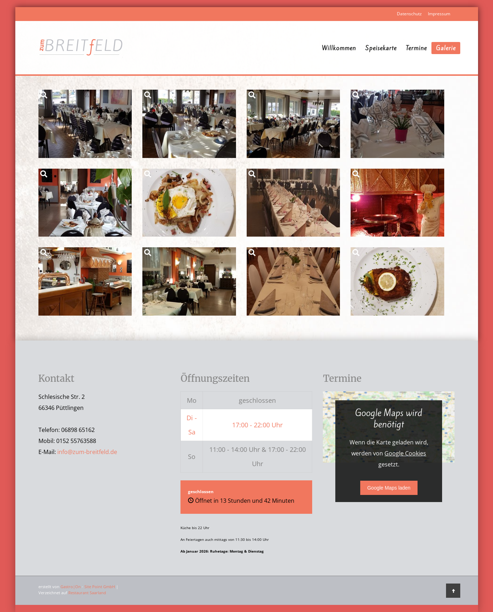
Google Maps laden (388, 488)
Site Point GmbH (99, 586)
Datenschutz (409, 14)
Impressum (439, 14)
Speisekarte (381, 48)
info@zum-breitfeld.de (87, 452)
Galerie (446, 48)
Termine (416, 48)
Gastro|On (71, 586)
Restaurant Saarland (87, 592)
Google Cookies (405, 453)
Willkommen (339, 48)
